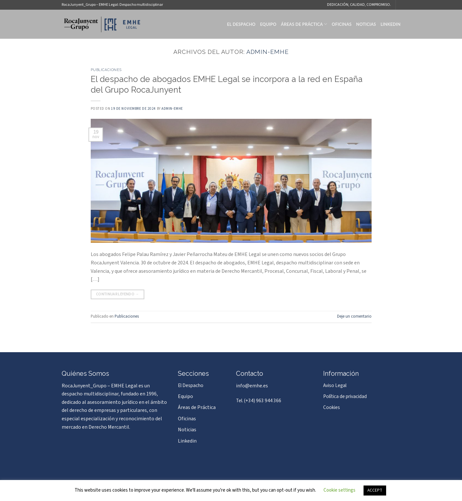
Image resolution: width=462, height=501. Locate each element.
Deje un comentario (354, 316)
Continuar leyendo (117, 294)
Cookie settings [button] (339, 490)
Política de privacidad (345, 396)
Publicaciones (106, 69)
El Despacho (241, 24)
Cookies (331, 407)
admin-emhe (267, 51)
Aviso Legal (334, 385)
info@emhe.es (252, 385)
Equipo (268, 24)
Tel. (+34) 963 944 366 (258, 400)
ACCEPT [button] (374, 490)
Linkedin (391, 24)
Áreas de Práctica (304, 24)
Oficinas (342, 24)
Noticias (366, 24)
